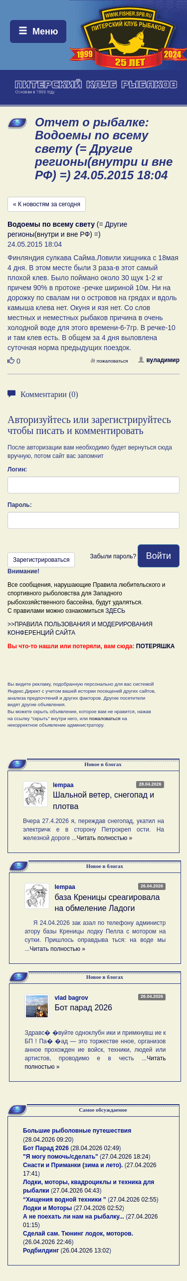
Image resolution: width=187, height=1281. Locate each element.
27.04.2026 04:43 (76, 1190)
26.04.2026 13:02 (86, 1250)
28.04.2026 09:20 (48, 1139)
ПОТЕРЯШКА (155, 646)
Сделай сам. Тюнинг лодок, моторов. (78, 1233)
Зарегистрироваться (41, 559)
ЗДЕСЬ (115, 610)
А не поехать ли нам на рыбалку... (73, 1216)
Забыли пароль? (113, 556)
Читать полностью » (105, 838)
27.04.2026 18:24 (125, 1156)
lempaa (63, 785)
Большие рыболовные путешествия (77, 1130)
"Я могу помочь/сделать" (60, 1156)
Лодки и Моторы (47, 1208)
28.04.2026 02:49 (95, 1148)
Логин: (17, 469)
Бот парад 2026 (83, 1007)
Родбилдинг (41, 1250)
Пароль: (19, 504)
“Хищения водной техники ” (64, 1199)
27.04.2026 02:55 (133, 1199)
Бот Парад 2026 (46, 1148)
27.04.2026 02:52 (99, 1208)
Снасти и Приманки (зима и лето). (73, 1165)
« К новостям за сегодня (46, 204)
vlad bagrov (71, 997)
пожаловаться (109, 361)
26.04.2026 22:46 (48, 1242)
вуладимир (159, 360)
